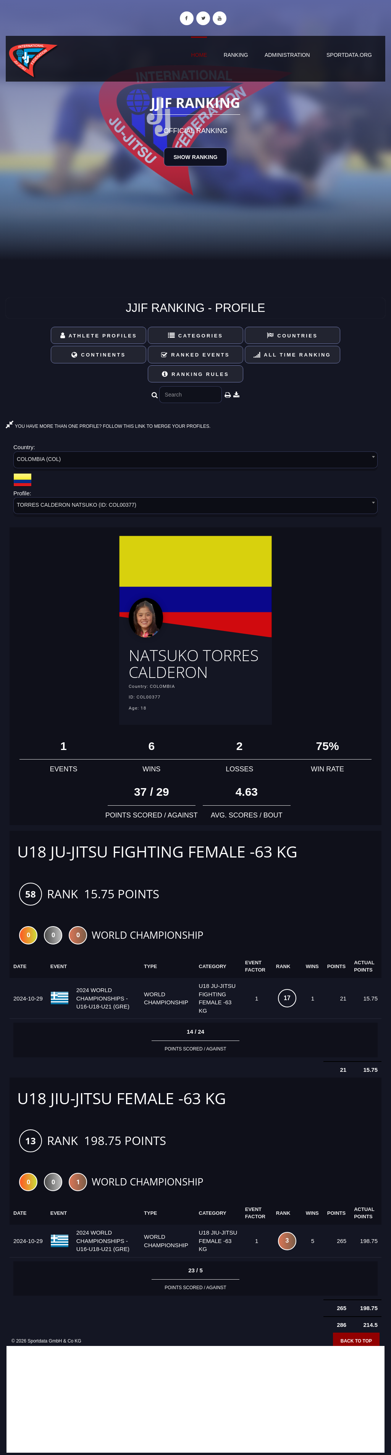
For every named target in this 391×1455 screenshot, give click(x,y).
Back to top (356, 1341)
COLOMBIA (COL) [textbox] (39, 459)
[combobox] (195, 461)
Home (199, 55)
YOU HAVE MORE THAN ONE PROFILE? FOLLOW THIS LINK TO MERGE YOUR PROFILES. (108, 426)
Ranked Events (195, 355)
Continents (98, 355)
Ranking (236, 55)
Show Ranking (195, 157)
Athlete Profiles (98, 336)
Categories (195, 336)
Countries (292, 336)
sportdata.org (349, 55)
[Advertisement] (195, 1399)
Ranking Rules (195, 374)
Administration (287, 55)
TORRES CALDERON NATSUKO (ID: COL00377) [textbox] (76, 505)
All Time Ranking (292, 355)
